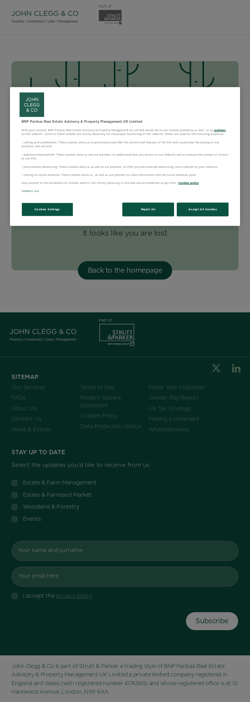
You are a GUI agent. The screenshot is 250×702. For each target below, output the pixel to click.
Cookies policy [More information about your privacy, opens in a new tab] (188, 183)
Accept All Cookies (202, 209)
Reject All (148, 209)
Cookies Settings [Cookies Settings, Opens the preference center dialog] (47, 209)
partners (220, 129)
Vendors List (30, 191)
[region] (125, 156)
